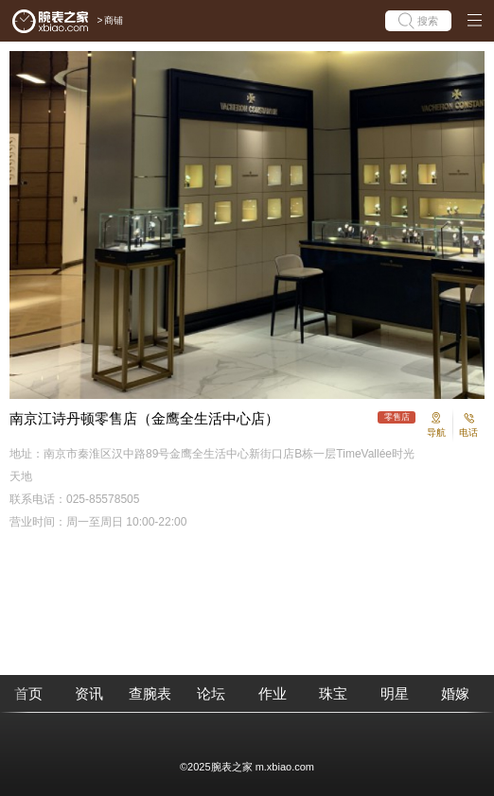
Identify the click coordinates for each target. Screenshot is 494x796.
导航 (436, 432)
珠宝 (333, 693)
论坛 (211, 693)
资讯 (89, 693)
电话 (468, 432)
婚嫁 (455, 693)
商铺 (113, 20)
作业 (272, 693)
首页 (28, 693)
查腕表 (150, 693)
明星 (394, 693)
